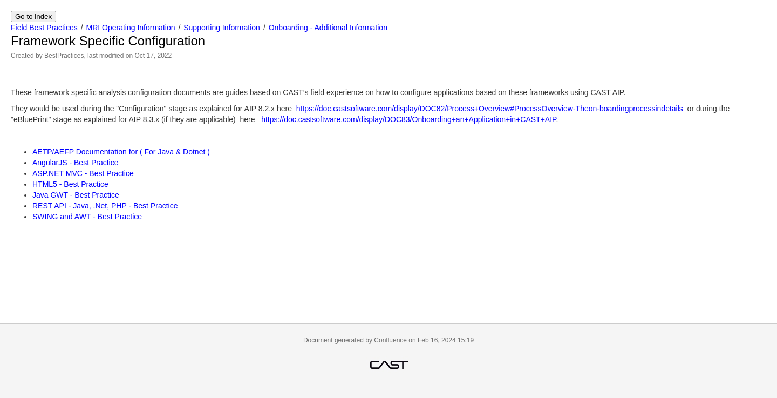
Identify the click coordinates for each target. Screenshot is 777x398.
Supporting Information (221, 27)
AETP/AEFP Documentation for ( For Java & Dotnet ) (121, 151)
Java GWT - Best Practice (75, 195)
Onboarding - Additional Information (328, 27)
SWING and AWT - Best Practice (87, 216)
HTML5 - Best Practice (70, 184)
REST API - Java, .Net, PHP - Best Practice (105, 205)
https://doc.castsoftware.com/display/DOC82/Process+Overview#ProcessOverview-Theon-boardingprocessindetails (489, 108)
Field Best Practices (44, 27)
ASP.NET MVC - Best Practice (83, 173)
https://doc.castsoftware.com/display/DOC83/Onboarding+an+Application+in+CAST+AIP (408, 119)
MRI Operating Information (130, 27)
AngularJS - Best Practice (75, 162)
